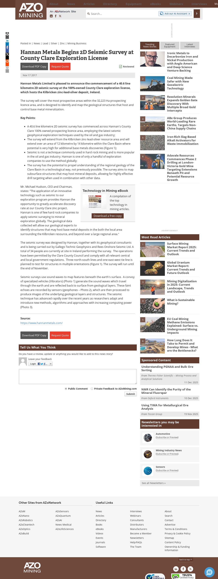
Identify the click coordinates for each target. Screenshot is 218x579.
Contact (169, 502)
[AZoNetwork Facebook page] (55, 16)
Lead (45, 43)
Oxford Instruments (158, 382)
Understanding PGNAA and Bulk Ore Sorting (169, 356)
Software (101, 529)
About (168, 493)
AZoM (22, 493)
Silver (54, 43)
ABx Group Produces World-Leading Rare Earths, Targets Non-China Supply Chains (180, 117)
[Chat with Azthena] (209, 572)
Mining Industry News (169, 432)
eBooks (100, 511)
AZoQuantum (63, 498)
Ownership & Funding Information (177, 531)
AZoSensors (62, 493)
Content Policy (173, 524)
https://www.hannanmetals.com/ (41, 323)
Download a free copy (108, 216)
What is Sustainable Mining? (180, 293)
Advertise (170, 507)
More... (195, 3)
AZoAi (59, 502)
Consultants (137, 502)
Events (99, 520)
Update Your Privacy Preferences (44, 574)
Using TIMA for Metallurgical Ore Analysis (167, 389)
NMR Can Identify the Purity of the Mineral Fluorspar (169, 376)
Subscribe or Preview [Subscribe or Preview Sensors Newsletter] (167, 452)
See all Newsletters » (154, 465)
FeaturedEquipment (169, 45)
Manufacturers (138, 511)
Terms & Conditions (176, 511)
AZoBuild (24, 516)
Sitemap (169, 520)
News (37, 43)
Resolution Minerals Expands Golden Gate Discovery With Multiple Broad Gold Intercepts (182, 98)
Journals (100, 524)
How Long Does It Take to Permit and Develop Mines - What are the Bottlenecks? (183, 334)
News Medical (64, 507)
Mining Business (76, 43)
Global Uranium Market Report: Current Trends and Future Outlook (182, 257)
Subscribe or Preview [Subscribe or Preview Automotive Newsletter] (167, 419)
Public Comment (78, 388)
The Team (135, 529)
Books (99, 507)
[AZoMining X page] (60, 16)
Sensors (160, 449)
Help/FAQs (136, 524)
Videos (99, 516)
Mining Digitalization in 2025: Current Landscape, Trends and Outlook (182, 277)
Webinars (135, 498)
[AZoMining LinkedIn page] (51, 16)
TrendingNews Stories (149, 45)
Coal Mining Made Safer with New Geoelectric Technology (182, 78)
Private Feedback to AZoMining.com (115, 388)
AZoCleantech (26, 507)
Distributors (137, 507)
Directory (99, 3)
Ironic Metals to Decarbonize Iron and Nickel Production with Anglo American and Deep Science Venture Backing (182, 60)
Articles (100, 498)
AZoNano (24, 498)
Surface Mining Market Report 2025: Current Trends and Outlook (181, 238)
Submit (130, 394)
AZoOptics (24, 511)
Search (169, 498)
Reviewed (128, 66)
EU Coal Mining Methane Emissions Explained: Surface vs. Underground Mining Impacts (183, 315)
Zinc (62, 43)
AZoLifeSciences (65, 511)
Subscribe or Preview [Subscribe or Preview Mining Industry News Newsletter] (167, 436)
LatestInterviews (189, 45)
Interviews (136, 493)
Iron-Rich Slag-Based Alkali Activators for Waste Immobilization (181, 135)
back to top (185, 542)
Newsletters (137, 520)
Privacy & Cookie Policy (177, 516)
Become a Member (141, 516)
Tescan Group (155, 394)
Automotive (163, 416)
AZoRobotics (26, 502)
